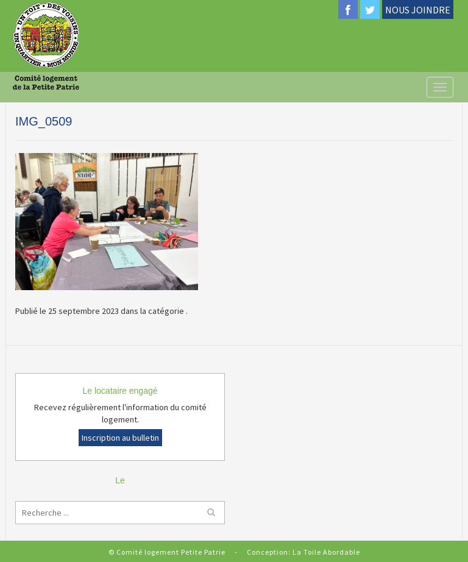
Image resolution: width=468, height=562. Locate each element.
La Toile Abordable (326, 552)
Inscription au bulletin (120, 437)
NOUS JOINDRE (417, 10)
